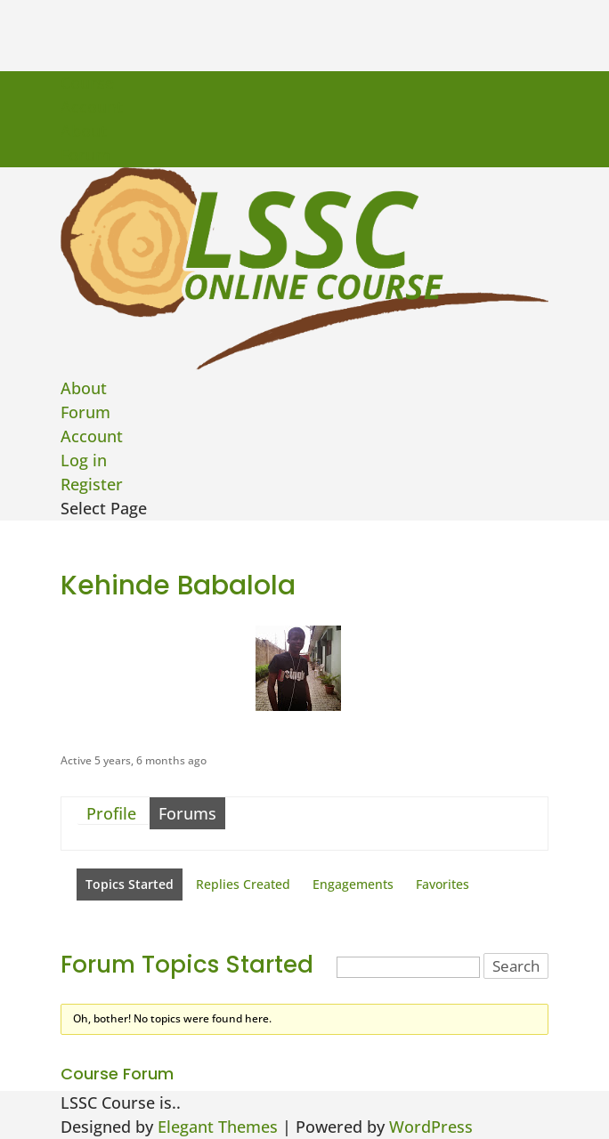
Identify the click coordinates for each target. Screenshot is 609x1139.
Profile (111, 813)
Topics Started (129, 884)
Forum (85, 155)
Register (92, 484)
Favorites (442, 884)
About (84, 130)
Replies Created (243, 884)
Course (87, 82)
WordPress (431, 1126)
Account (92, 106)
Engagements (353, 884)
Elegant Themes (218, 1126)
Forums (187, 813)
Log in (84, 460)
